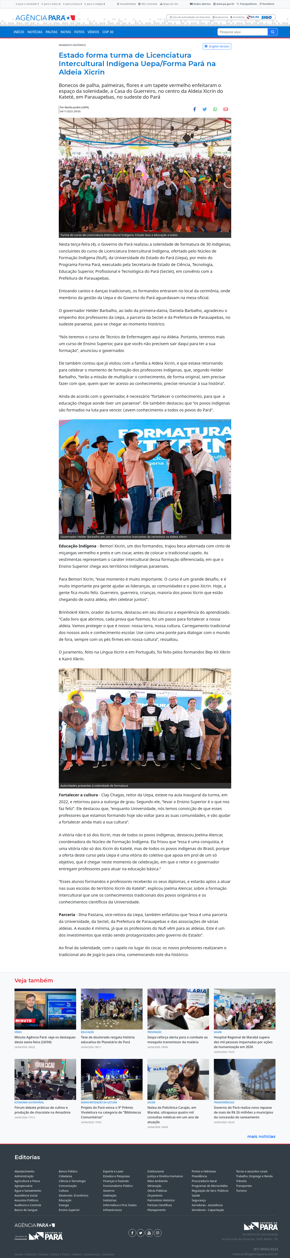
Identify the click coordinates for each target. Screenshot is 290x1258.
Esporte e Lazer (113, 1171)
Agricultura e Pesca (27, 1181)
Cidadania (65, 1176)
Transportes (244, 1186)
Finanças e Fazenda (116, 1181)
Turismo (241, 1191)
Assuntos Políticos (26, 1200)
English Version (217, 46)
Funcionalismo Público (118, 1186)
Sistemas (108, 1254)
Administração (24, 1176)
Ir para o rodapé (94, 4)
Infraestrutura (112, 1210)
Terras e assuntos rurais (251, 1171)
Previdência (199, 1176)
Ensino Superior (69, 1210)
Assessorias (220, 17)
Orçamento (154, 1195)
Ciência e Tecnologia (72, 1181)
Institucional (155, 1171)
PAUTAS (51, 32)
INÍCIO (19, 32)
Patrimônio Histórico (161, 1200)
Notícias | (32, 1254)
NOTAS (66, 32)
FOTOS (79, 32)
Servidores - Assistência (207, 1205)
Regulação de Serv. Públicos (210, 1191)
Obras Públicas (157, 1191)
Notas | (56, 1254)
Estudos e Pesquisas (116, 1176)
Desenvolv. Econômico (73, 1195)
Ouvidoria (266, 4)
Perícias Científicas (159, 1205)
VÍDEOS (93, 32)
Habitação (109, 1195)
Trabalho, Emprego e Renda (254, 1176)
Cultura (63, 1191)
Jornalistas (237, 17)
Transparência (247, 4)
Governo (108, 1191)
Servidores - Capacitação (208, 1210)
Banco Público (68, 1171)
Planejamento (156, 1210)
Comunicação (68, 1186)
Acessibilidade (126, 4)
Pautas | (45, 1254)
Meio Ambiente (157, 1181)
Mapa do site (169, 4)
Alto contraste (147, 4)
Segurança (199, 1200)
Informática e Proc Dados (120, 1205)
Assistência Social (25, 1195)
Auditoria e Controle (27, 1205)
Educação (65, 1200)
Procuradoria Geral (204, 1181)
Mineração (154, 1186)
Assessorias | (93, 1254)
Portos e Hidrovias (204, 1171)
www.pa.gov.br (223, 4)
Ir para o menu (50, 4)
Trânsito (241, 1181)
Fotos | (67, 1254)
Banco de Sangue (25, 1210)
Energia (64, 1205)
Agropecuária (23, 1186)
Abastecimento (24, 1171)
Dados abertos (200, 4)
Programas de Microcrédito (210, 1186)
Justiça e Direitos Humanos (165, 1176)
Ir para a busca (72, 4)
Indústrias (109, 1200)
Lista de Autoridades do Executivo (190, 17)
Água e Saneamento (27, 1191)
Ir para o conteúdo (27, 4)
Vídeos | (78, 1254)
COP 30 (107, 32)
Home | (20, 1254)
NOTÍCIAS (34, 32)
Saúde (196, 1195)
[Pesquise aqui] (273, 31)
